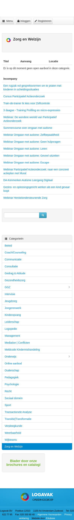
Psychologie (12, 384)
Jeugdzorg (11, 301)
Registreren (42, 20)
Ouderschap (12, 370)
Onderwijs (37, 356)
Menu (7, 20)
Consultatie (11, 266)
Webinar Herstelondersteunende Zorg (25, 197)
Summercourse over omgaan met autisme (27, 127)
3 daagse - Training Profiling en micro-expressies (31, 110)
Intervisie (10, 294)
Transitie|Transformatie (18, 418)
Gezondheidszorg (15, 280)
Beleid (8, 245)
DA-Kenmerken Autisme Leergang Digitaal (28, 180)
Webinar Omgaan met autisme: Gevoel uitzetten (31, 155)
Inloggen (24, 20)
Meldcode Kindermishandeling (22, 349)
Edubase (50, 518)
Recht (8, 391)
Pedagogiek (12, 377)
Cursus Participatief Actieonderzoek (24, 96)
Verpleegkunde (13, 425)
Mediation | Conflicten (17, 342)
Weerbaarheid (13, 432)
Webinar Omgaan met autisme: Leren (25, 148)
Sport (8, 405)
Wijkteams (11, 439)
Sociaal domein (14, 398)
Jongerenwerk (13, 307)
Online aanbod (13, 363)
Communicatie (13, 259)
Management (12, 335)
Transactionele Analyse (18, 412)
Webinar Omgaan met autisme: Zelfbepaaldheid (31, 134)
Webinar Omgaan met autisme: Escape (26, 162)
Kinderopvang (13, 314)
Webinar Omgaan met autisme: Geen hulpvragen (32, 141)
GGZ (37, 287)
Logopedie (11, 328)
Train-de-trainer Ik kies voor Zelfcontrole (26, 103)
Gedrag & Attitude (15, 273)
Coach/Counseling (15, 252)
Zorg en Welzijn (13, 446)
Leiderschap (12, 321)
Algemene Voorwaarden (49, 514)
